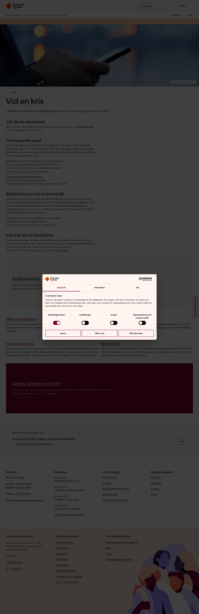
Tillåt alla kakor (136, 333)
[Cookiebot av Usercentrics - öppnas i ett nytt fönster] (143, 279)
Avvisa (63, 333)
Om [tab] (137, 287)
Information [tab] (99, 287)
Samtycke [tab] (61, 287)
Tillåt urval (99, 333)
